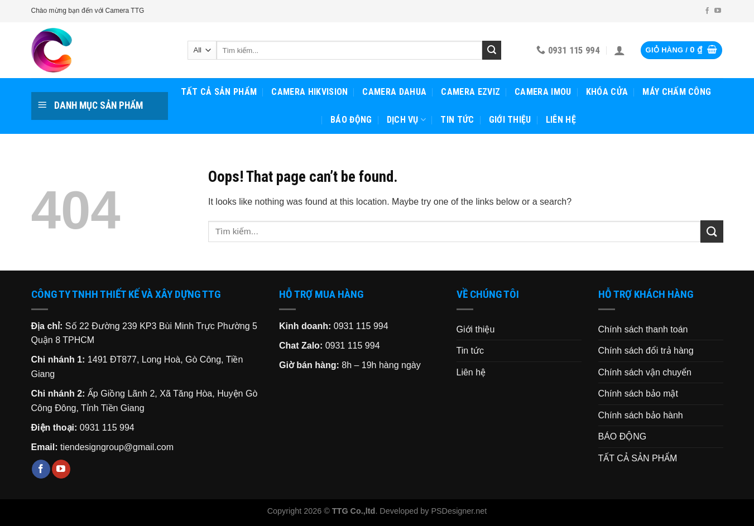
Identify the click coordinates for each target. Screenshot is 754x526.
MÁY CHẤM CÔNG (676, 91)
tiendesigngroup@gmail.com (117, 447)
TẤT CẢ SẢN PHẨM (219, 91)
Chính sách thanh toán (643, 329)
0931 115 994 (107, 427)
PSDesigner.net (459, 510)
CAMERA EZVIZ (470, 91)
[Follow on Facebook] (707, 11)
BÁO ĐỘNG (351, 119)
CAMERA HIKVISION (309, 91)
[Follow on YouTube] (717, 11)
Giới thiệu (510, 119)
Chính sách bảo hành (640, 415)
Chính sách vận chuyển (644, 372)
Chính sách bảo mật (638, 393)
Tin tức (457, 119)
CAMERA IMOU (543, 91)
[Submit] (491, 50)
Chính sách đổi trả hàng (646, 350)
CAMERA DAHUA (394, 91)
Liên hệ (561, 119)
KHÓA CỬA (607, 91)
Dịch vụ (406, 120)
